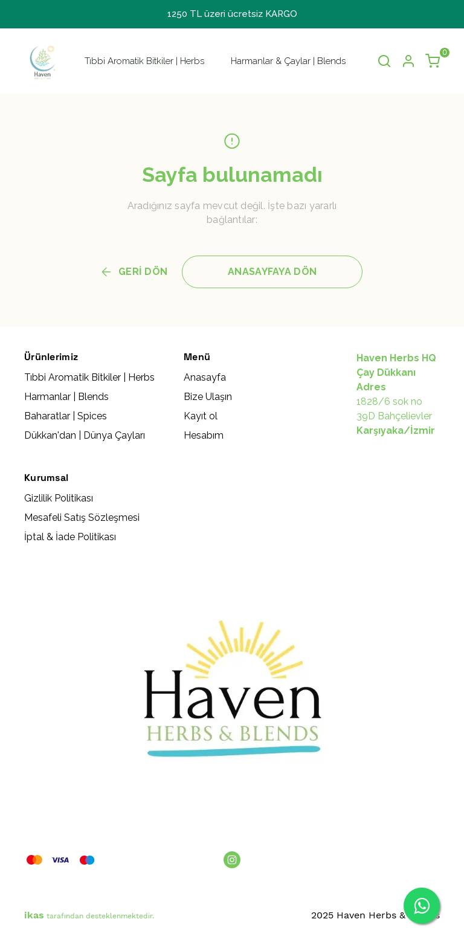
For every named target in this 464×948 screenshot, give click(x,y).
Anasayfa (205, 377)
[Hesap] (408, 61)
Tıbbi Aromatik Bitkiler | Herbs (144, 61)
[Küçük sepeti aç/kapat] (432, 61)
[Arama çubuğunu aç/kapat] (384, 61)
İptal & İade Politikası (70, 537)
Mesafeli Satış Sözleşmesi (82, 517)
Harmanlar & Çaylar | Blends (288, 61)
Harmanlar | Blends (66, 396)
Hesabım (204, 435)
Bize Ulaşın (208, 396)
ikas (34, 915)
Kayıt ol (201, 416)
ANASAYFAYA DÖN (272, 271)
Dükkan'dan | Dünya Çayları (84, 435)
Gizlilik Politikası (58, 498)
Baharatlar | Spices (65, 416)
